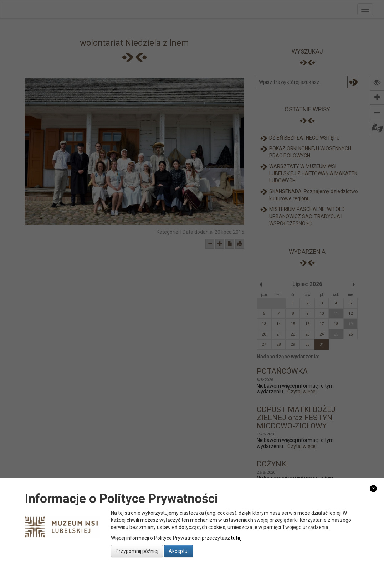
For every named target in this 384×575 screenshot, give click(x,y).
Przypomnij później (137, 551)
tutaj (236, 538)
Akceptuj (179, 551)
